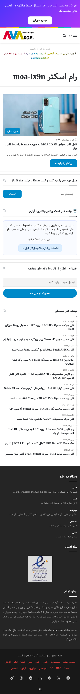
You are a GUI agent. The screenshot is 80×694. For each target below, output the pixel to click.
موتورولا (32, 661)
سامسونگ (55, 655)
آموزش (14, 661)
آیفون (23, 661)
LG (51, 661)
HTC (58, 661)
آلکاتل (8, 655)
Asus (66, 661)
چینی (30, 655)
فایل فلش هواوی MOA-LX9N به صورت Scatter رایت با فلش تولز (41, 139)
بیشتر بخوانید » (63, 156)
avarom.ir (58, 623)
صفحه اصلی (69, 655)
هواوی (45, 655)
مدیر (74, 481)
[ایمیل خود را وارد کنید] (40, 275)
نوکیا (22, 655)
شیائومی (43, 661)
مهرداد (73, 503)
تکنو (16, 655)
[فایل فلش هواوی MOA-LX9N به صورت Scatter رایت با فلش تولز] (40, 108)
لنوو (37, 655)
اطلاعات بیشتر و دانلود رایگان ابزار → (40, 241)
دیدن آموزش (40, 20)
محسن (73, 514)
